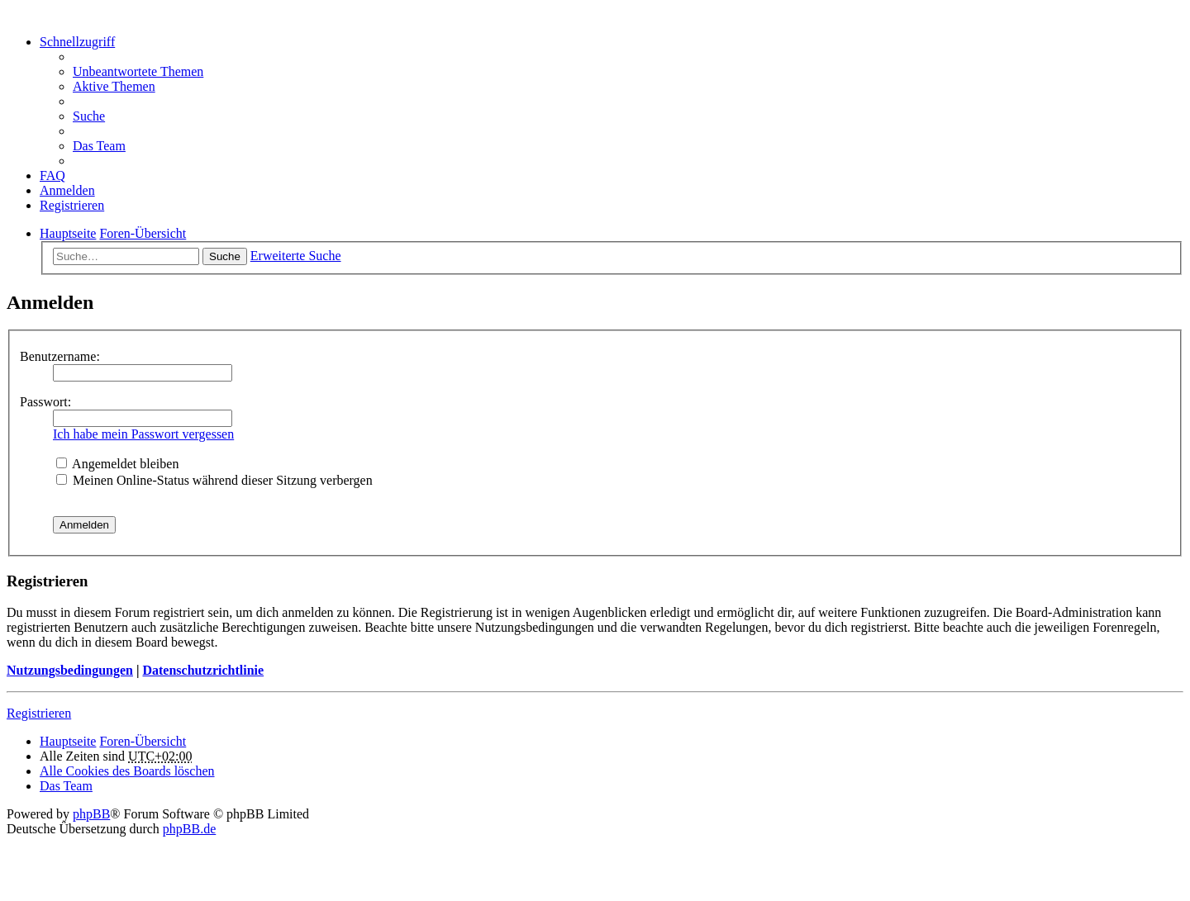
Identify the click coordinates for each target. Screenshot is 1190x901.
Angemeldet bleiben (117, 464)
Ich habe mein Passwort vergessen (143, 434)
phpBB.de (189, 829)
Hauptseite (68, 741)
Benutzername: (60, 356)
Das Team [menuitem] (99, 146)
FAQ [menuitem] (52, 175)
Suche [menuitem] (89, 116)
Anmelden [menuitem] (67, 190)
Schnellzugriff (77, 42)
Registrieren (39, 713)
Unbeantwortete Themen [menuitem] (138, 71)
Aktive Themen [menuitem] (114, 86)
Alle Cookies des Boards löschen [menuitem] (127, 771)
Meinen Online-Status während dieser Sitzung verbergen (214, 480)
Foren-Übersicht (142, 741)
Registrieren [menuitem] (72, 205)
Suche (224, 256)
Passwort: (45, 402)
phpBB (91, 814)
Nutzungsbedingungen (70, 670)
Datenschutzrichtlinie (203, 670)
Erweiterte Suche (295, 256)
